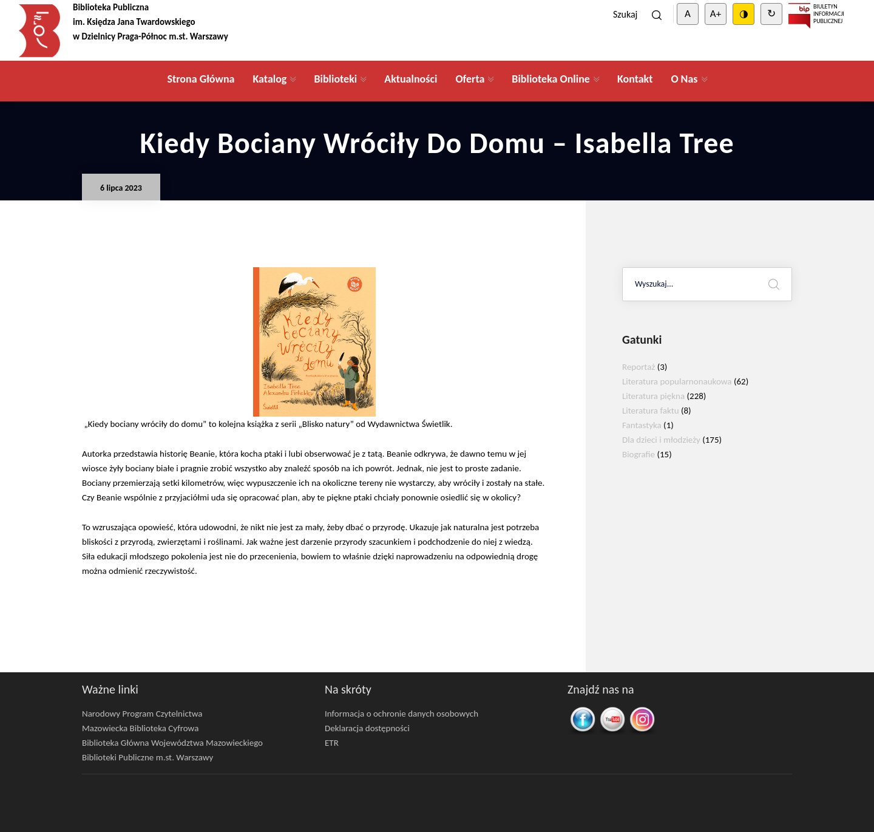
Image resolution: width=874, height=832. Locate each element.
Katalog (269, 79)
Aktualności (410, 79)
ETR (332, 742)
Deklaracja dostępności (367, 728)
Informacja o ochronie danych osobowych (401, 713)
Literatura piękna (653, 395)
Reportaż (638, 366)
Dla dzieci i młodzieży (661, 439)
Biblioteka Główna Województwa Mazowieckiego (172, 742)
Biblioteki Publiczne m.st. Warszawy (147, 757)
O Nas (684, 79)
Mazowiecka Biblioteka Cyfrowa (140, 728)
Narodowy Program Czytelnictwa (142, 713)
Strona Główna (200, 79)
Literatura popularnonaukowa (677, 381)
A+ (715, 13)
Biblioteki (335, 79)
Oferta (469, 79)
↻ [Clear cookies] (771, 13)
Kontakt (634, 79)
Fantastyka (642, 425)
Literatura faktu (650, 410)
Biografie (638, 454)
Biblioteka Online (551, 79)
